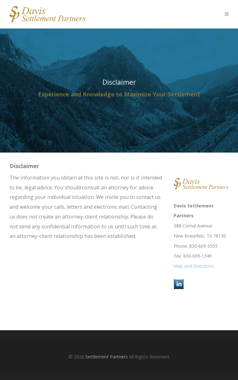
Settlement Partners (106, 357)
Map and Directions (194, 266)
